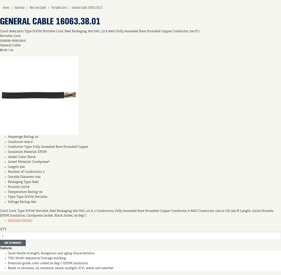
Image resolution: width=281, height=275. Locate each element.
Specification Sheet (20, 220)
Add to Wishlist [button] (12, 243)
